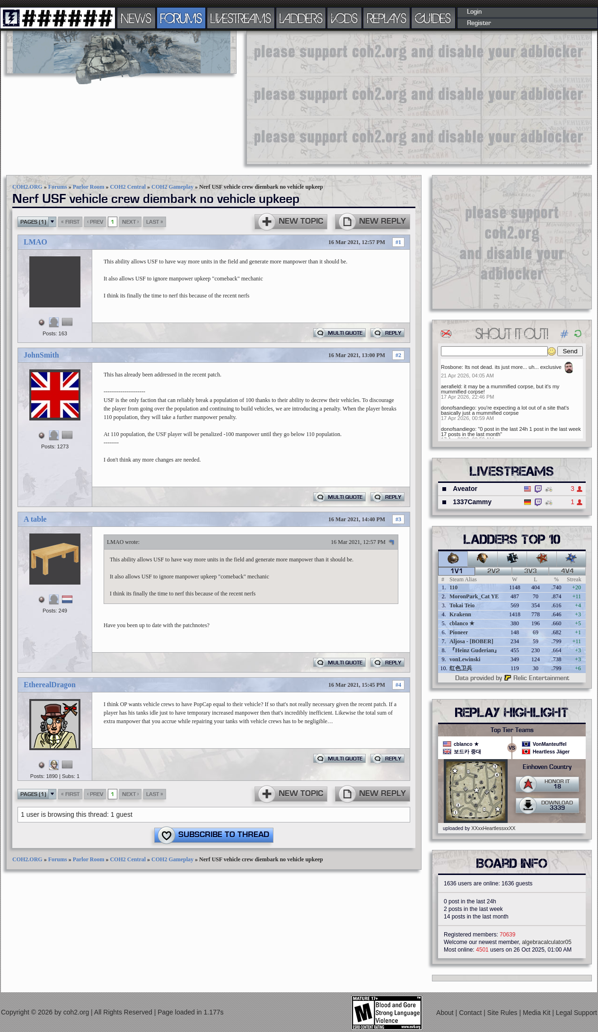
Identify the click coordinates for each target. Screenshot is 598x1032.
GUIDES (433, 18)
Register (479, 23)
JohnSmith (41, 355)
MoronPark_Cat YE (474, 596)
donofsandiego (458, 408)
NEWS (136, 18)
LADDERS (301, 18)
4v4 (567, 571)
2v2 (493, 571)
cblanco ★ (462, 623)
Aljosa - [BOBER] (471, 641)
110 (453, 587)
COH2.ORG (27, 187)
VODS (344, 18)
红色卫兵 (460, 668)
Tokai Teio (462, 605)
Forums (57, 187)
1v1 (456, 571)
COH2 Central (128, 187)
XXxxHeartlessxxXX (493, 828)
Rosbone (451, 367)
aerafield (451, 386)
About (445, 1012)
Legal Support (576, 1012)
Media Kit (537, 1012)
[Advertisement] (337, 97)
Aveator (465, 488)
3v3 (530, 571)
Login (474, 12)
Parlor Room (89, 187)
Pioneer (458, 632)
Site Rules (503, 1012)
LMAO (35, 242)
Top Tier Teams (512, 730)
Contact (471, 1012)
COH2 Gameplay (172, 187)
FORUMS (181, 18)
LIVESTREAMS (241, 18)
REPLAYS (386, 18)
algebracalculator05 (547, 942)
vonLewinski (464, 659)
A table (35, 519)
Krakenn (460, 614)
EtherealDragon (50, 685)
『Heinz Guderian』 (474, 650)
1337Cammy (472, 502)
